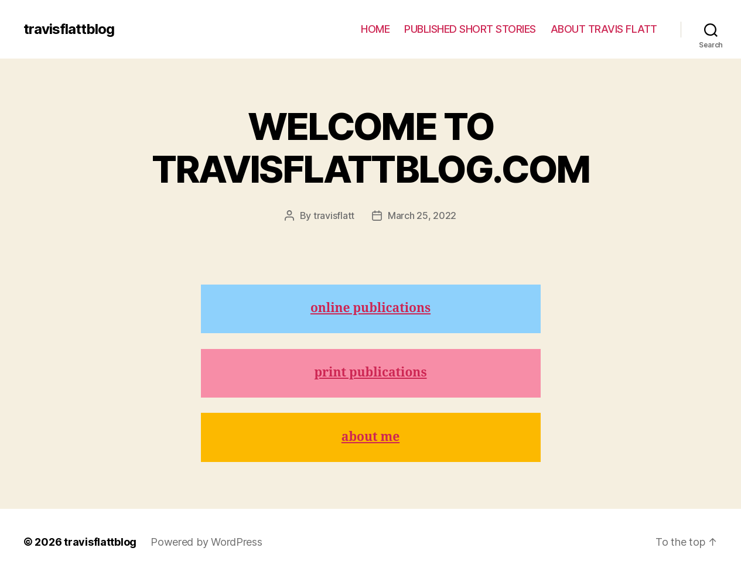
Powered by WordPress (206, 542)
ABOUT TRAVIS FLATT (604, 29)
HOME (375, 29)
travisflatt (333, 215)
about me (370, 437)
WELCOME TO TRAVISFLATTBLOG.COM (370, 147)
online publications (370, 308)
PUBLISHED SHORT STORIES (470, 29)
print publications (371, 373)
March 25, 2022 (422, 215)
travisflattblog (68, 29)
